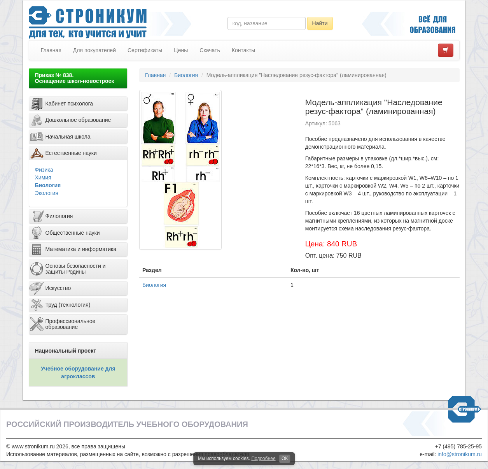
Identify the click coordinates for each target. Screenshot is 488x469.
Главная (51, 50)
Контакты (243, 50)
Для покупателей (94, 50)
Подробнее (263, 458)
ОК (285, 458)
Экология (46, 193)
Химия (43, 177)
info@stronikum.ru (459, 454)
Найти (320, 23)
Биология (48, 185)
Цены (181, 50)
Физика (44, 170)
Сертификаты (145, 50)
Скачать (209, 50)
